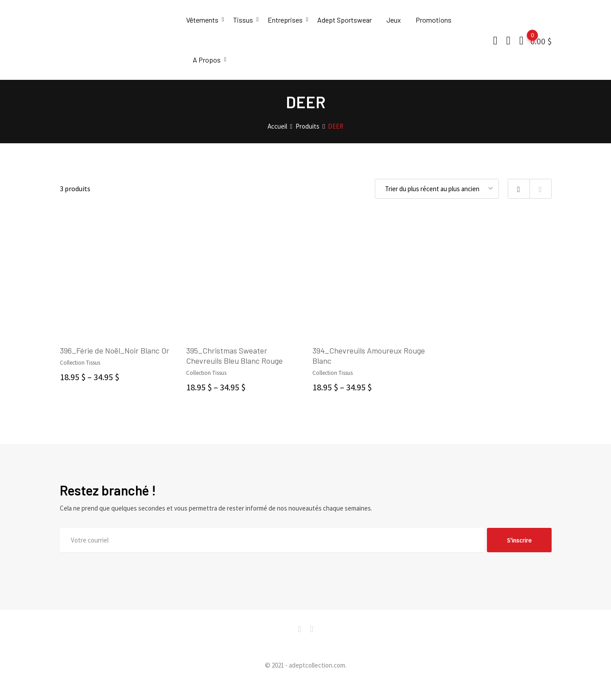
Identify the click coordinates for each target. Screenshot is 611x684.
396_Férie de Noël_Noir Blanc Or (114, 350)
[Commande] (437, 189)
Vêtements (202, 20)
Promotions (433, 20)
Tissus (243, 20)
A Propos (207, 59)
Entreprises (285, 20)
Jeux (393, 20)
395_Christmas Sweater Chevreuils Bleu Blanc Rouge (234, 356)
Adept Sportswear (344, 20)
